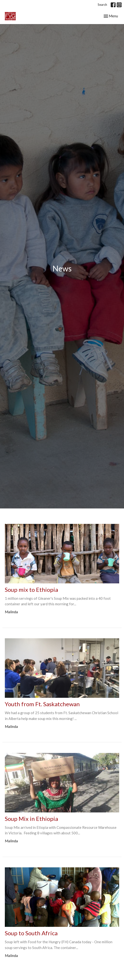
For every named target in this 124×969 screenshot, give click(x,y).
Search (102, 5)
